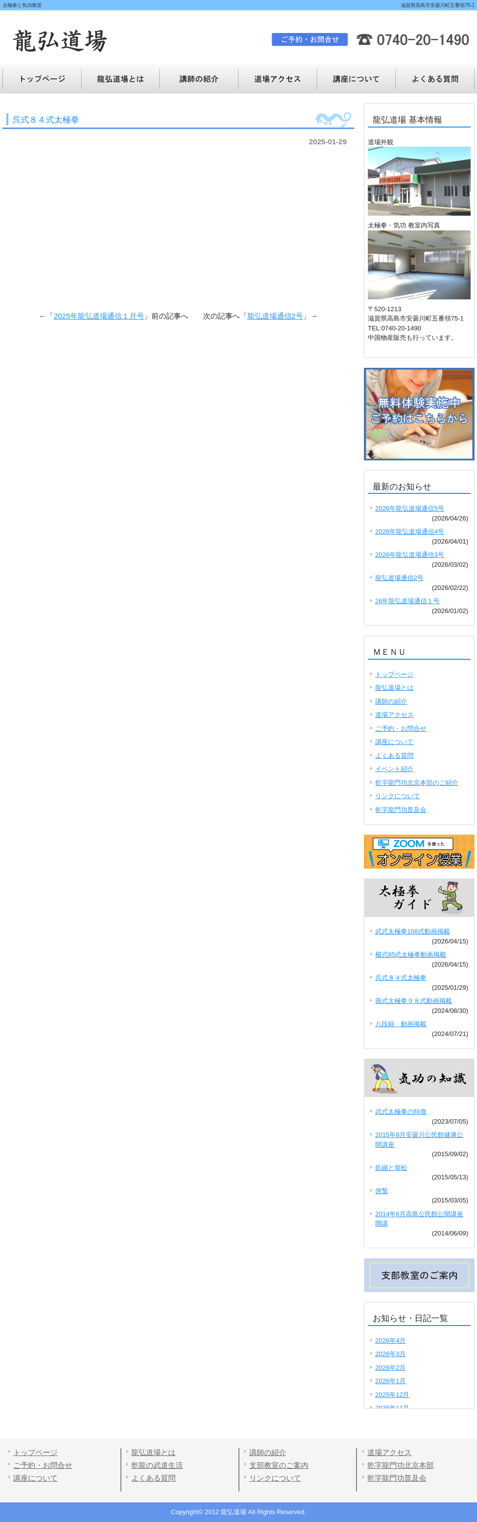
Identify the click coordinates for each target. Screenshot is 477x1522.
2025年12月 (392, 1394)
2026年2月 (390, 1367)
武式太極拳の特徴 (400, 1111)
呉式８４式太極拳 (400, 977)
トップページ (41, 79)
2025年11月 (392, 1408)
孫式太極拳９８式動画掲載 (413, 1000)
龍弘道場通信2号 (275, 316)
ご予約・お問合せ (400, 728)
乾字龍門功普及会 (400, 809)
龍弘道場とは (120, 79)
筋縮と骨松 (391, 1167)
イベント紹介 (394, 769)
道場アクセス (277, 79)
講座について (435, 79)
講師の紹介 (199, 79)
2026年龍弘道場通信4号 (409, 531)
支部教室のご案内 (278, 1465)
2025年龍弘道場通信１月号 (99, 316)
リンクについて (397, 796)
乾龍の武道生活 (157, 1465)
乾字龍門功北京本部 (400, 1465)
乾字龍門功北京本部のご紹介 (416, 782)
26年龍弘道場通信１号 (407, 601)
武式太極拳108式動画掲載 (412, 931)
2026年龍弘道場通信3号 (409, 554)
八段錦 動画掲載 (400, 1024)
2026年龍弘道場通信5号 (409, 508)
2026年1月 (390, 1381)
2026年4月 (390, 1340)
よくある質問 (356, 79)
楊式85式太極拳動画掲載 (410, 954)
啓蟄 (381, 1191)
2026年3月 (390, 1354)
